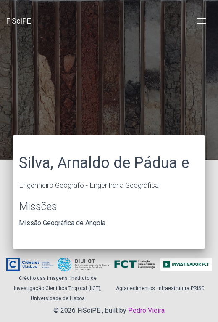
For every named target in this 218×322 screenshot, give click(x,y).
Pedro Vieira (146, 310)
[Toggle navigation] (202, 21)
